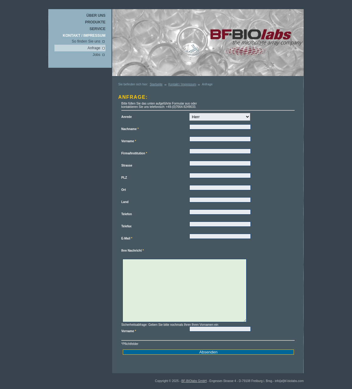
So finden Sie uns (86, 41)
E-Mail (126, 238)
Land (125, 202)
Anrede (126, 117)
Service (97, 29)
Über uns (95, 15)
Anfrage (94, 48)
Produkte (95, 22)
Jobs (96, 55)
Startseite (156, 84)
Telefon (126, 214)
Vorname (128, 141)
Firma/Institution (134, 153)
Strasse (126, 165)
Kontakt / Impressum (84, 35)
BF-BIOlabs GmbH (194, 381)
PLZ (124, 177)
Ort (123, 189)
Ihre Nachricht (132, 250)
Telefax (126, 226)
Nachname (130, 129)
